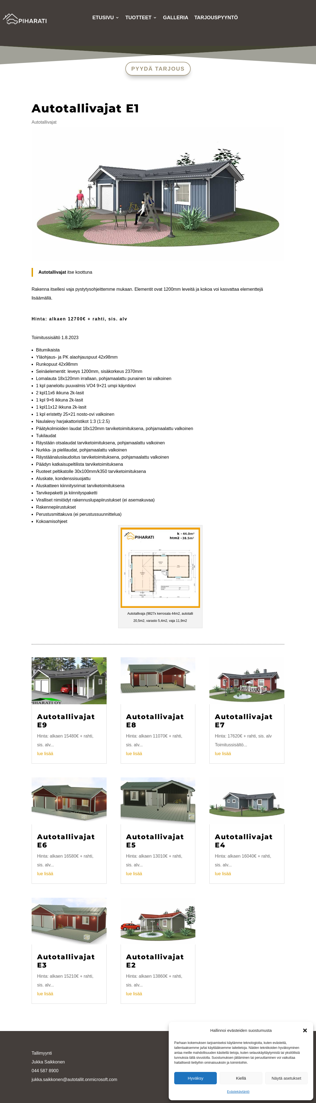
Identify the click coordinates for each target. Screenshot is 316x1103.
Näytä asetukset (286, 1078)
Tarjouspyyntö (216, 18)
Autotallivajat (44, 122)
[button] (305, 1030)
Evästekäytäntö (238, 1092)
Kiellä (241, 1078)
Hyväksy (195, 1078)
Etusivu (103, 18)
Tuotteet (138, 18)
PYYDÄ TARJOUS (158, 69)
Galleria (175, 18)
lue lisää (45, 753)
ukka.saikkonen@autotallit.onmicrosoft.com (75, 1079)
